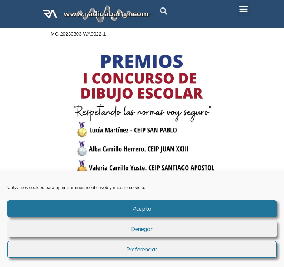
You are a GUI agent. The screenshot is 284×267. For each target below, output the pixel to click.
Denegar (142, 229)
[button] (163, 11)
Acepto (142, 208)
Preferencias (142, 249)
